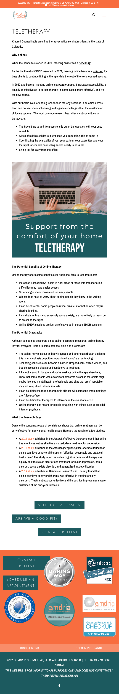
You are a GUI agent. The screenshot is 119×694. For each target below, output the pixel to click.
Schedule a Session (59, 505)
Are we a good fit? (36, 519)
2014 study (27, 438)
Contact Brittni (59, 532)
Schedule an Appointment (21, 583)
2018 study (27, 448)
